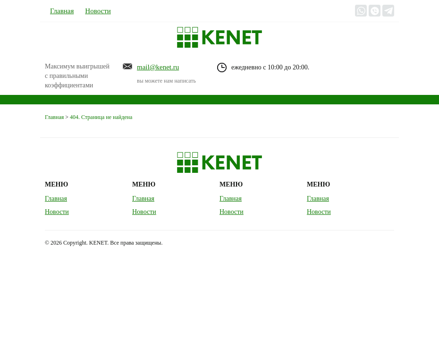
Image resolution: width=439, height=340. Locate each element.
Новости (97, 11)
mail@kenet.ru (158, 67)
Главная (62, 11)
